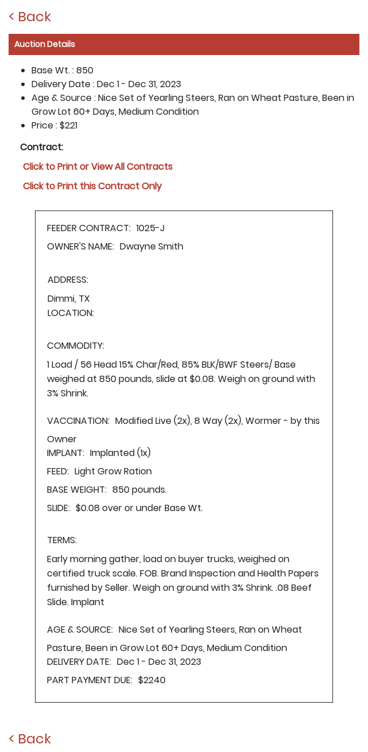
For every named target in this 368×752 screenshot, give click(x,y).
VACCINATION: (78, 420)
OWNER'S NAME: (80, 246)
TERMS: (62, 540)
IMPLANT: (65, 452)
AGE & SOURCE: (80, 629)
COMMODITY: (75, 345)
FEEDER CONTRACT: (89, 228)
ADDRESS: (68, 279)
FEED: (58, 471)
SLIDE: (58, 508)
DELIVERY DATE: (79, 661)
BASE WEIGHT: (77, 489)
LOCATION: (71, 312)
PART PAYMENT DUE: (89, 680)
